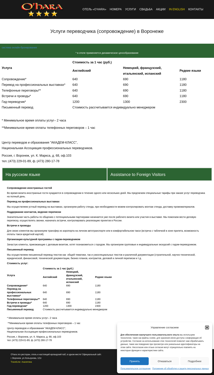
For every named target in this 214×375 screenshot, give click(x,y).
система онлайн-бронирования (19, 47)
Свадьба (146, 9)
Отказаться (165, 361)
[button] (207, 327)
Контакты (195, 9)
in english (177, 9)
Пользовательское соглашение (135, 368)
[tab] (54, 174)
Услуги (130, 9)
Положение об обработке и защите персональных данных (180, 368)
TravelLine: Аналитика (21, 362)
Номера (116, 9)
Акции (161, 9)
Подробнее (194, 361)
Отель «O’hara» (94, 9)
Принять (135, 361)
